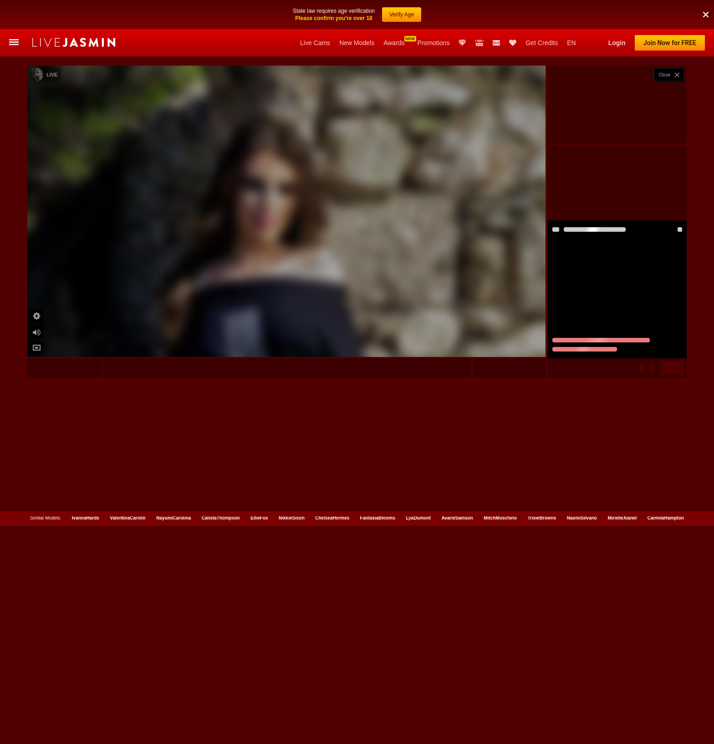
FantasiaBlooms (377, 738)
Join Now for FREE (669, 42)
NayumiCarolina (173, 738)
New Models (356, 42)
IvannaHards (85, 738)
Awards (393, 42)
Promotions (434, 42)
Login (617, 42)
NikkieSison (292, 738)
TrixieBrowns (542, 738)
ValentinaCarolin (127, 738)
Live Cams (315, 42)
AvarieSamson (457, 738)
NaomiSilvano (582, 738)
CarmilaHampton (666, 738)
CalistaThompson (221, 738)
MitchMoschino (500, 738)
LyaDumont (418, 738)
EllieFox (259, 738)
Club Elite (462, 42)
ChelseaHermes (332, 738)
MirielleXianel (622, 738)
